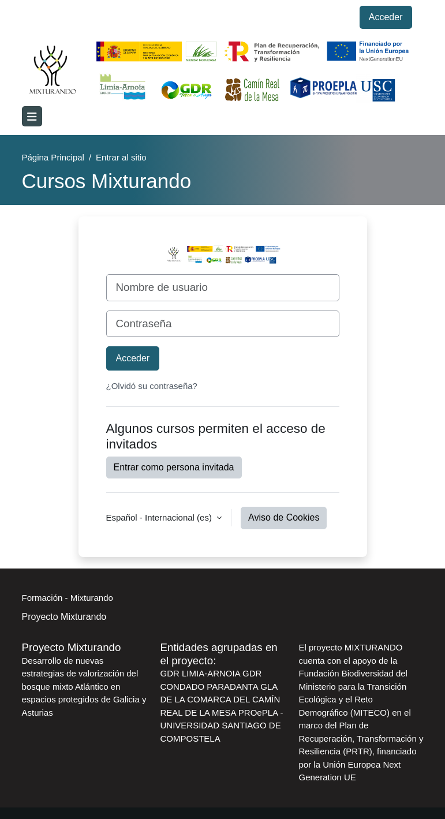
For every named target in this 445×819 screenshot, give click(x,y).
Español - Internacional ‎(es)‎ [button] (160, 517)
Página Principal (53, 157)
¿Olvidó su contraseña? (151, 386)
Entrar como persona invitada (174, 467)
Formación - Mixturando (67, 598)
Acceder (386, 17)
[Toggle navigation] (32, 116)
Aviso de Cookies (283, 517)
